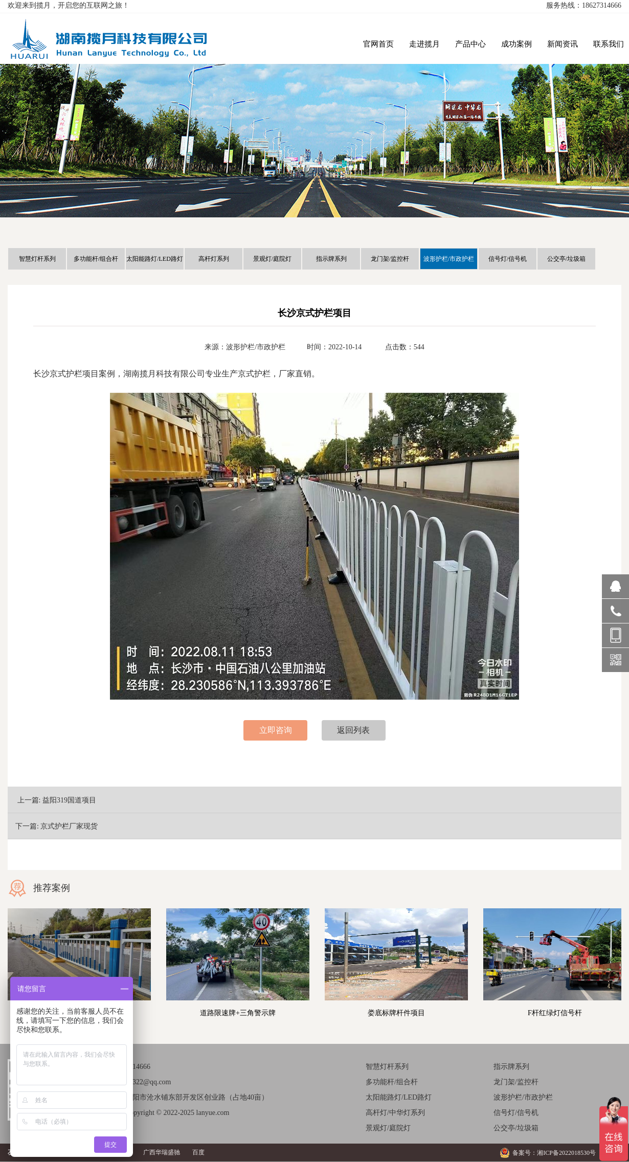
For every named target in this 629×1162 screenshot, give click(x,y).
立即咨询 (275, 730)
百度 (198, 1152)
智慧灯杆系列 (37, 258)
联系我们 (608, 44)
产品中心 (470, 44)
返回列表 (353, 730)
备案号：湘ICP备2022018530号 (554, 1152)
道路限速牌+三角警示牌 (238, 1013)
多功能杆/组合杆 (96, 258)
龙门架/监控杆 (390, 258)
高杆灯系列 (213, 258)
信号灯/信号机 (507, 258)
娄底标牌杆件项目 (396, 1013)
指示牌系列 (331, 258)
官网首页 (378, 44)
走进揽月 (424, 44)
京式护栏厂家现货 (69, 826)
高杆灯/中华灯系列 (395, 1112)
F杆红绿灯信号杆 (555, 1013)
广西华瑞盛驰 (161, 1152)
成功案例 (516, 44)
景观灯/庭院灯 (272, 258)
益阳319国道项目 (69, 800)
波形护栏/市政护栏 (448, 258)
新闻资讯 (562, 44)
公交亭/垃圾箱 (566, 258)
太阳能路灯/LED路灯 (154, 258)
